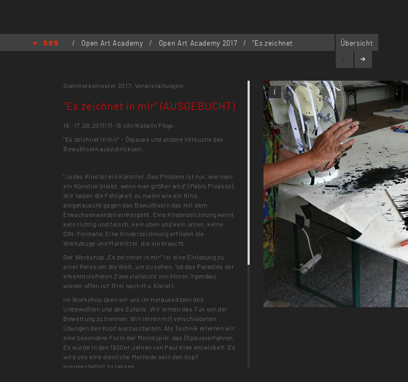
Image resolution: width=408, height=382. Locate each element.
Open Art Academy (113, 43)
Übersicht (357, 43)
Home (45, 44)
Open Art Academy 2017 (199, 43)
